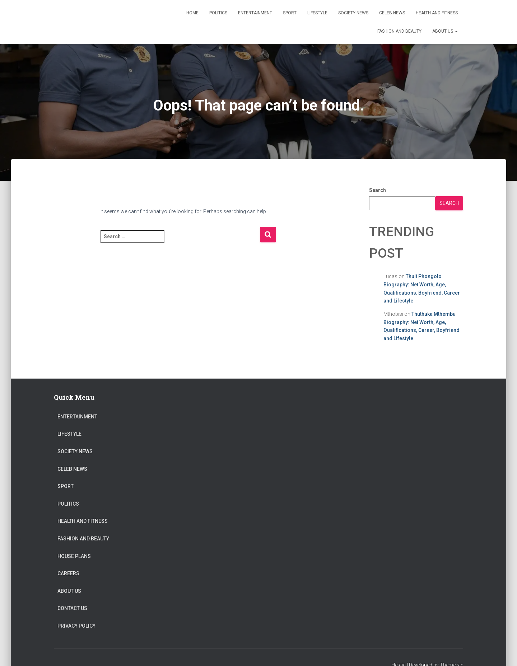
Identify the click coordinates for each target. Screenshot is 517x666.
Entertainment (255, 12)
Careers (68, 573)
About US (445, 31)
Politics (218, 12)
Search (377, 190)
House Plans (74, 556)
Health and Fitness (437, 12)
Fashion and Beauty (399, 31)
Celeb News (392, 12)
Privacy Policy (76, 626)
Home (192, 12)
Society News (353, 12)
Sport (290, 12)
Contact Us (72, 608)
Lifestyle (317, 12)
